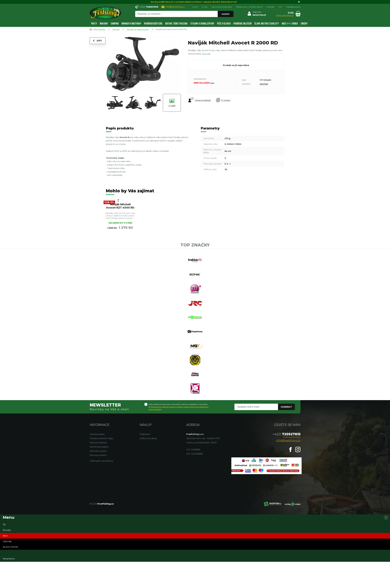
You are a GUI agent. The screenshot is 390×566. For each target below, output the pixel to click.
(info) (212, 83)
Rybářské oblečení (242, 23)
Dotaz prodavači (199, 100)
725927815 (286, 441)
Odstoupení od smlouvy (101, 467)
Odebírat (286, 413)
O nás (204, 7)
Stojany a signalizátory (202, 23)
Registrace (145, 441)
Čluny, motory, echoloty (266, 23)
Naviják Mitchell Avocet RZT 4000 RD (120, 206)
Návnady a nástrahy (131, 23)
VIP (280, 7)
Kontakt (270, 7)
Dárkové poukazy (148, 445)
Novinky (7, 537)
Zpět (97, 41)
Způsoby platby (97, 441)
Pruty (94, 23)
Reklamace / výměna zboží (249, 7)
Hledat (226, 14)
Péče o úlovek (224, 23)
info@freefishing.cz (175, 7)
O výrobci (223, 100)
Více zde (206, 53)
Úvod (194, 7)
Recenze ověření (98, 462)
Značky (304, 23)
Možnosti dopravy (98, 449)
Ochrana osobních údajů (101, 445)
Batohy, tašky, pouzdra (176, 23)
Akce (5, 542)
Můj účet (257, 12)
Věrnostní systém (98, 458)
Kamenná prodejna (99, 453)
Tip (4, 531)
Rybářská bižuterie (153, 23)
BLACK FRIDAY (10, 553)
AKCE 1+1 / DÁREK (290, 23)
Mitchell (264, 84)
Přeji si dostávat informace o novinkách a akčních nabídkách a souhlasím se (179, 413)
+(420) (148, 6)
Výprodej (7, 548)
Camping (115, 23)
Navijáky (104, 23)
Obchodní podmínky (222, 7)
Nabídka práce (293, 7)
